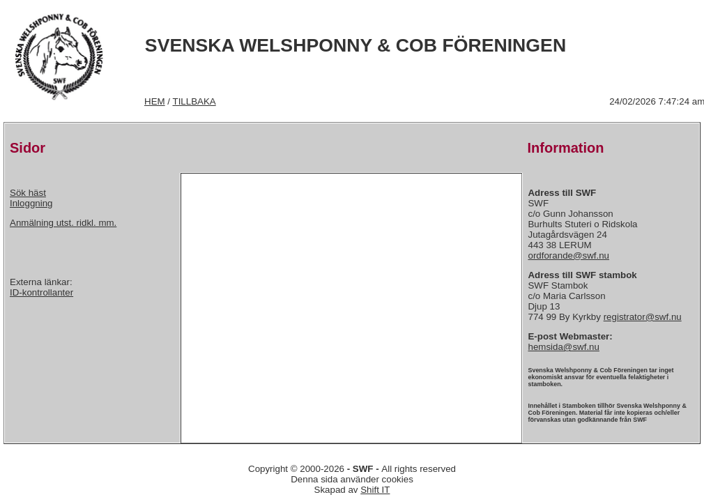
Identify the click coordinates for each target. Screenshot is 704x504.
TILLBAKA (194, 101)
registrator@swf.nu (643, 317)
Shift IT (375, 489)
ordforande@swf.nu (568, 255)
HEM (154, 101)
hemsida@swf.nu (563, 347)
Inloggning (31, 203)
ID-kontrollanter (41, 292)
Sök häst (28, 193)
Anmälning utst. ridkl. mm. (63, 222)
